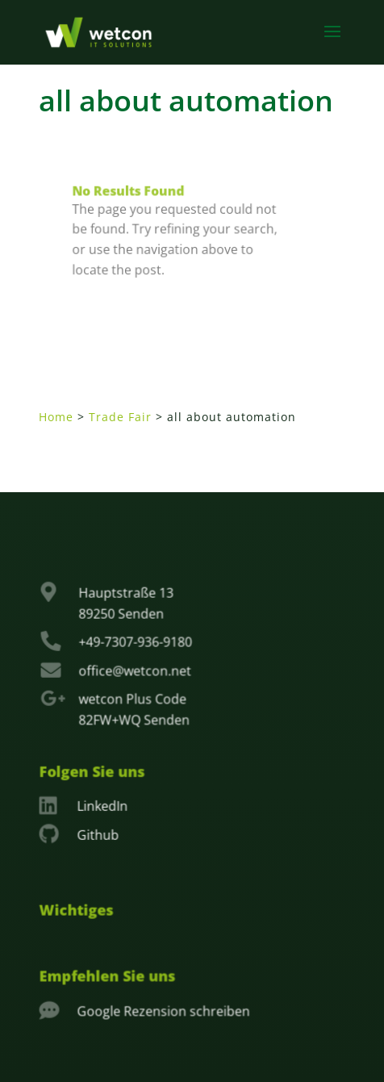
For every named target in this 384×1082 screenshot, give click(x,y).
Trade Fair (120, 416)
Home (56, 416)
